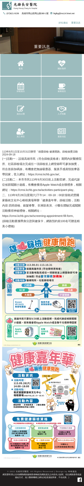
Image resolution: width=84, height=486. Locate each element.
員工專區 (21, 133)
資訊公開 (21, 110)
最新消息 (62, 133)
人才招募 (62, 110)
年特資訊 (72, 471)
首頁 (21, 65)
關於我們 (62, 65)
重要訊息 (75, 23)
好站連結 (63, 23)
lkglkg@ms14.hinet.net (63, 13)
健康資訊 (62, 87)
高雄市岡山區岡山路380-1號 (35, 13)
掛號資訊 (21, 87)
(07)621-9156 (11, 13)
